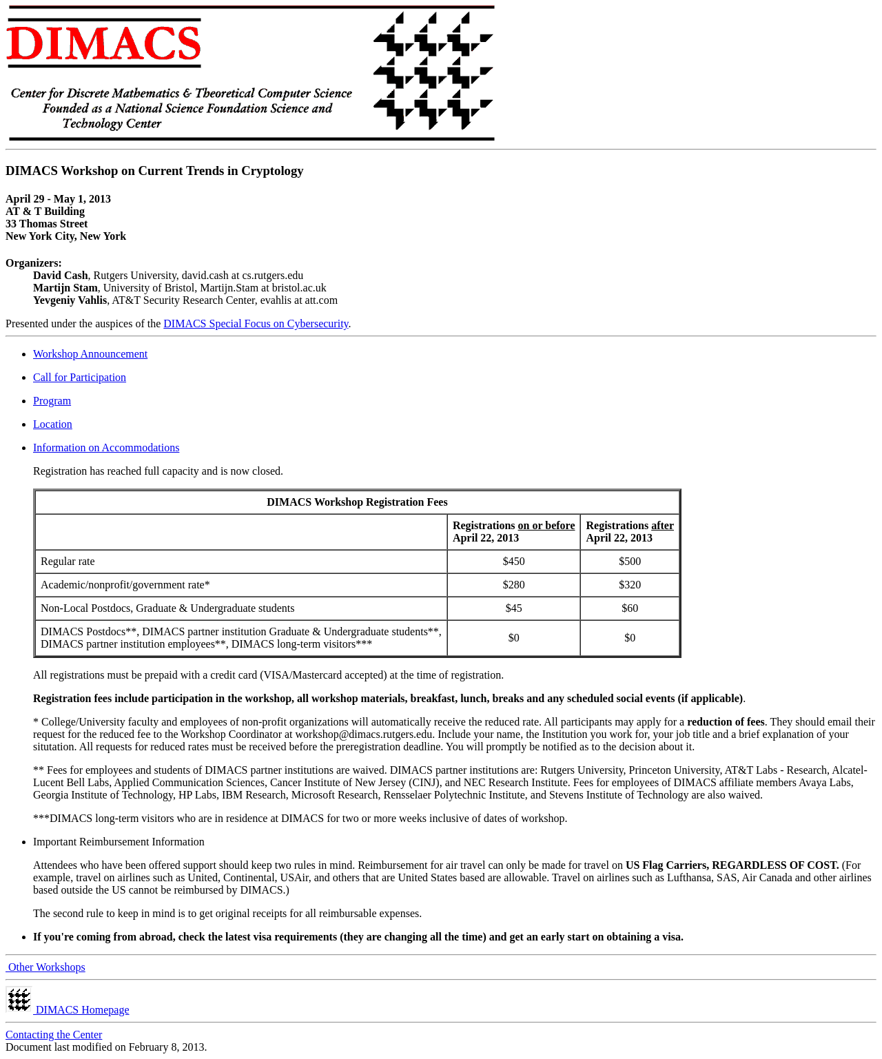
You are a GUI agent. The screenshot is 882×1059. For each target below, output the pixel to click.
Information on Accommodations (106, 447)
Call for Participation (79, 377)
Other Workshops (45, 967)
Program (52, 401)
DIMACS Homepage (68, 1010)
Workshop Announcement (90, 354)
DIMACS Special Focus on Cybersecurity (255, 323)
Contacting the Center (54, 1034)
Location (52, 424)
